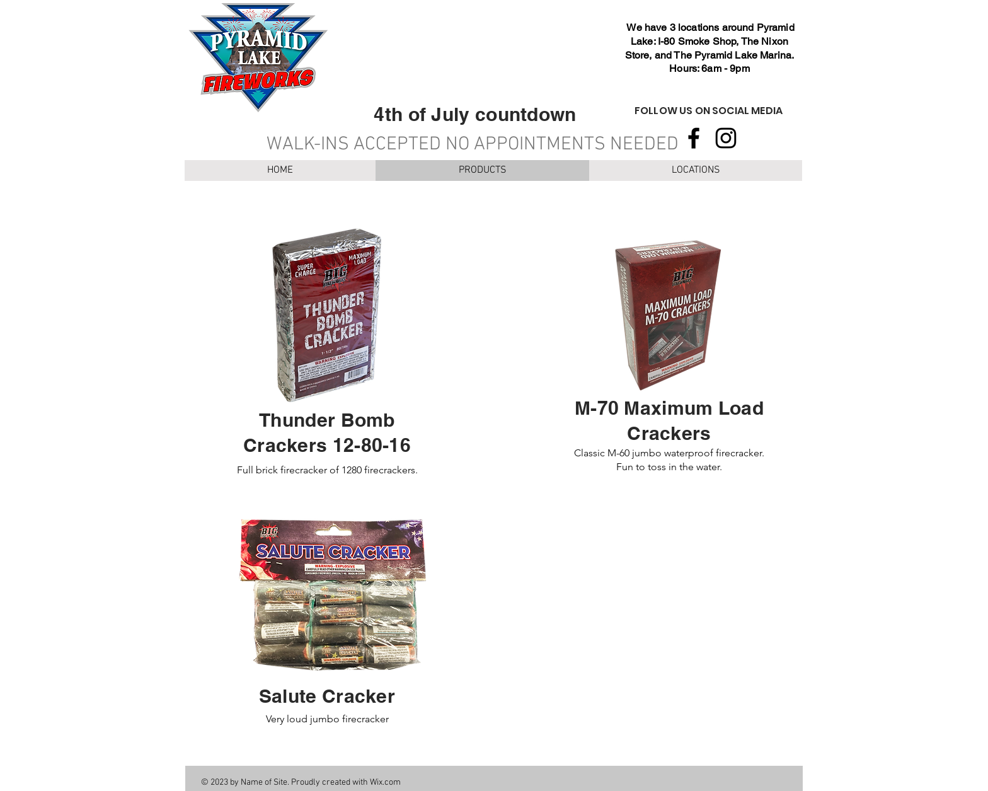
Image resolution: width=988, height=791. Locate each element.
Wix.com (385, 782)
